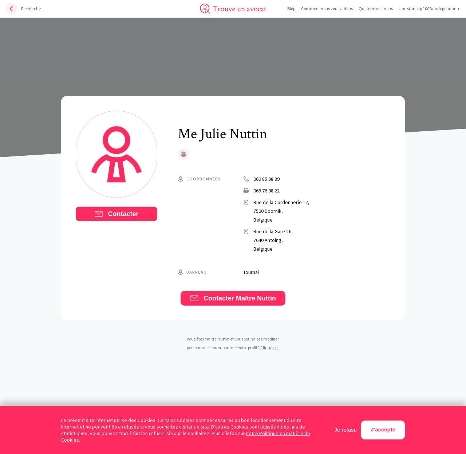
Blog (291, 8)
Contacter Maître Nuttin (233, 298)
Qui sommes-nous (376, 8)
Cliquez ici (270, 347)
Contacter (116, 214)
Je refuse (346, 430)
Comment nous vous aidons (327, 8)
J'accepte (383, 429)
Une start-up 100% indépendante (429, 8)
